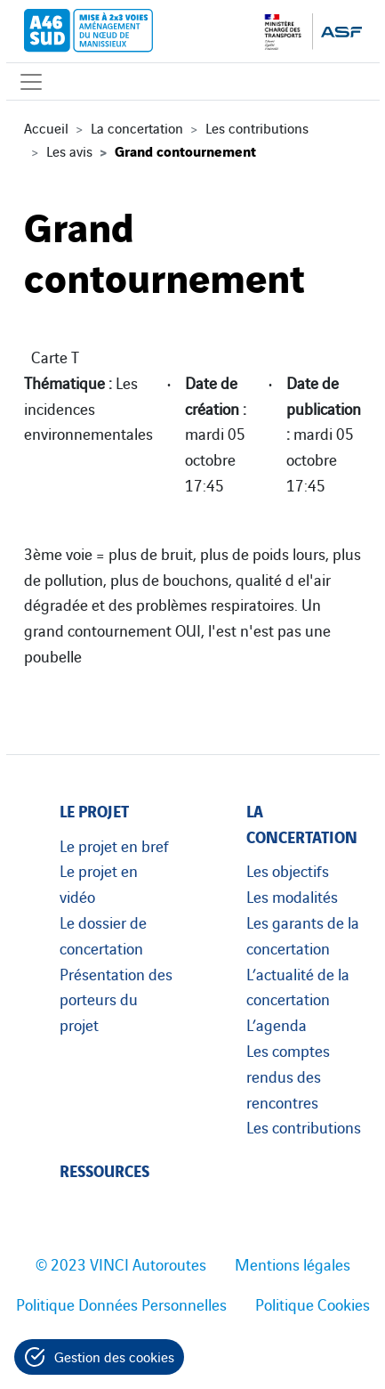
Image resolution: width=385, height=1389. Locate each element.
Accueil (46, 127)
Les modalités (292, 895)
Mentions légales (292, 1263)
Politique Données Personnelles (121, 1303)
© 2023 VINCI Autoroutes (121, 1263)
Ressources (104, 1170)
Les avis (69, 150)
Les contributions (257, 127)
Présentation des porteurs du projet (116, 999)
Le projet (94, 810)
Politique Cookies (312, 1303)
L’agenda (276, 1024)
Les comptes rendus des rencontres (288, 1075)
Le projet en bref (114, 845)
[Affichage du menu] (31, 81)
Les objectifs (287, 869)
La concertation (137, 127)
